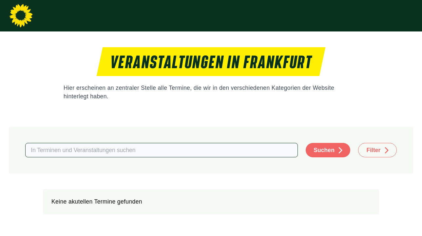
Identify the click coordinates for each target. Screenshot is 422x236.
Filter (373, 150)
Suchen (324, 150)
